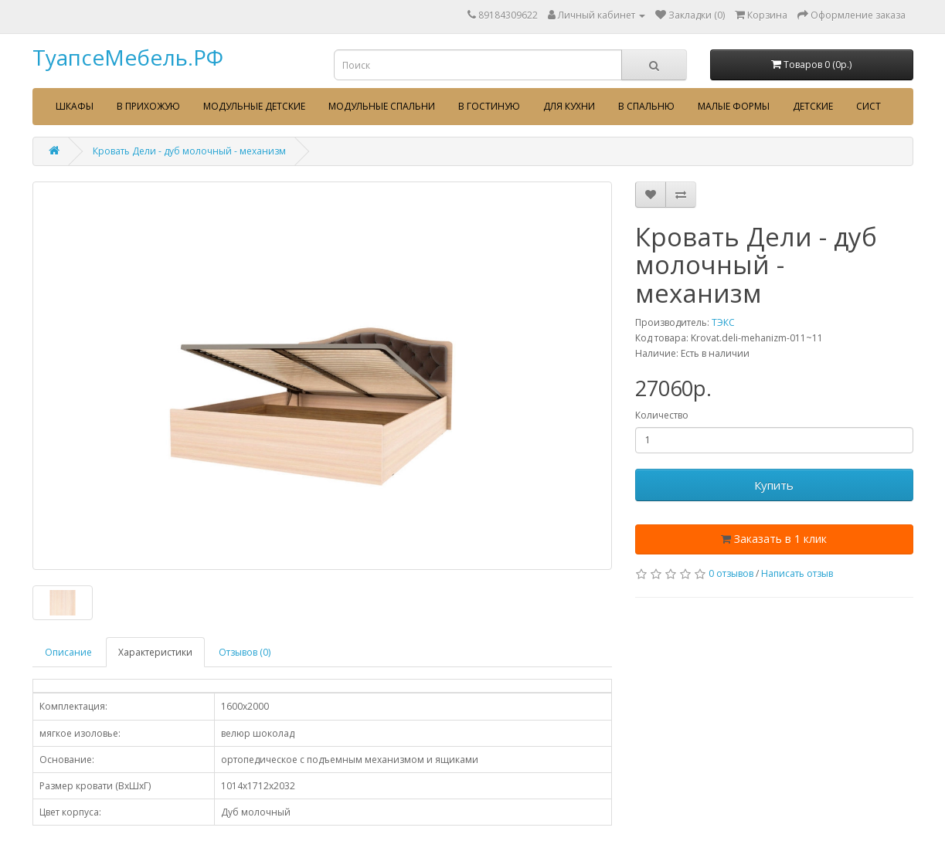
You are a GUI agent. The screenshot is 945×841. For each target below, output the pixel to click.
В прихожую (148, 106)
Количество (661, 415)
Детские (813, 106)
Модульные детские (254, 106)
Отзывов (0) (244, 652)
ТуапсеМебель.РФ (127, 57)
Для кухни (569, 106)
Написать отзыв (797, 573)
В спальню (646, 106)
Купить (774, 485)
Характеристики (155, 652)
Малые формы (734, 106)
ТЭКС (723, 322)
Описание (68, 652)
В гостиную (489, 106)
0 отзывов (731, 573)
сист (868, 106)
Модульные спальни (381, 106)
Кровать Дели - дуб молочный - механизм (189, 151)
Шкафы (74, 106)
